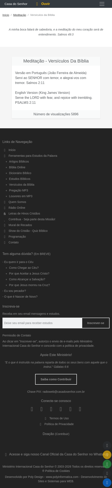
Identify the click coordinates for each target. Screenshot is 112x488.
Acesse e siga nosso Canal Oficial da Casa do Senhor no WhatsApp (56, 454)
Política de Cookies (57, 471)
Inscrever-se (95, 323)
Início (5, 15)
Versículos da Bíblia (21, 184)
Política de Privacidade (56, 424)
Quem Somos (14, 202)
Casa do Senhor (15, 4)
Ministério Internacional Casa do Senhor (28, 466)
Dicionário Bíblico (20, 173)
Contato (10, 242)
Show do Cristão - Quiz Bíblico (25, 230)
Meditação (19, 15)
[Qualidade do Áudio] (107, 473)
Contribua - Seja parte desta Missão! (28, 219)
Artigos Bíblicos (19, 161)
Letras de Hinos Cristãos (21, 213)
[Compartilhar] (107, 464)
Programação (14, 236)
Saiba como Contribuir (55, 379)
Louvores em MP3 (20, 196)
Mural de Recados (17, 225)
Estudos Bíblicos (19, 178)
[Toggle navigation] (101, 4)
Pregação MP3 (18, 190)
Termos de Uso (56, 418)
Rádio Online (13, 207)
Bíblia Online (17, 167)
